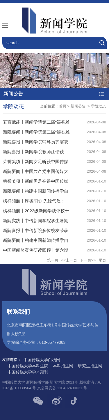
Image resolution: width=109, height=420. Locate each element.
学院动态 (98, 106)
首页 (63, 106)
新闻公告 (79, 106)
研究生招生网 (90, 366)
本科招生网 (63, 366)
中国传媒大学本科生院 (28, 366)
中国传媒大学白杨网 (42, 359)
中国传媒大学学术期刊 (28, 372)
